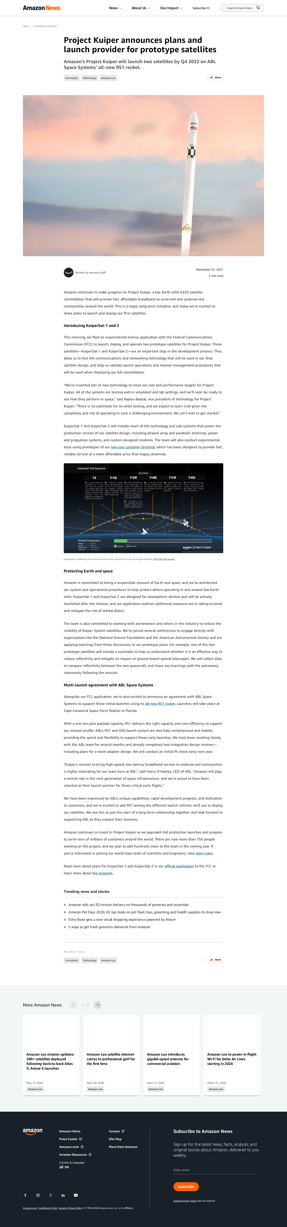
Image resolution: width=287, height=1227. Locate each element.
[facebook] (27, 1195)
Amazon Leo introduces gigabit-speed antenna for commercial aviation (168, 1059)
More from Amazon (123, 1147)
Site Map (115, 1139)
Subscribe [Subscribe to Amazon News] (201, 8)
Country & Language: (72, 1162)
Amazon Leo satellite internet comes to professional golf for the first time (111, 1059)
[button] (120, 8)
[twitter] (53, 1195)
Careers (117, 1131)
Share (215, 77)
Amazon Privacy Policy (70, 1208)
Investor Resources (75, 1154)
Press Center (70, 1139)
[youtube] (78, 1195)
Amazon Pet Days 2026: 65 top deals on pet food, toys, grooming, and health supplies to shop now (144, 912)
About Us (139, 8)
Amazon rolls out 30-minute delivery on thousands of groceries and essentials (128, 904)
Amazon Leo (108, 77)
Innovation (71, 77)
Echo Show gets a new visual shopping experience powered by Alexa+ (122, 919)
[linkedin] (65, 1195)
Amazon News (69, 1131)
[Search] (239, 8)
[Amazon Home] (41, 7)
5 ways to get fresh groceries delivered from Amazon (109, 927)
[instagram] (40, 1195)
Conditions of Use (48, 1208)
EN (64, 1167)
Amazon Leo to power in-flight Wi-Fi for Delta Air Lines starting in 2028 (231, 1059)
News (113, 8)
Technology (89, 77)
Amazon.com (71, 1147)
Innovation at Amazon (45, 26)
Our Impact (169, 8)
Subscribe (186, 1186)
